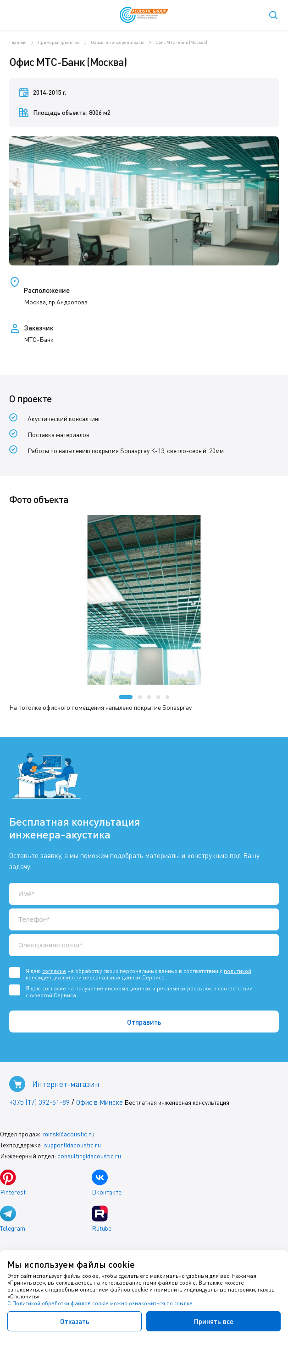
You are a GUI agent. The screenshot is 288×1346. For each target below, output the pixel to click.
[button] (126, 697)
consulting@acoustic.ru (89, 1156)
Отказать (74, 1321)
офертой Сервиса (53, 995)
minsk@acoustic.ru (68, 1134)
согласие (54, 971)
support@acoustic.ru (72, 1145)
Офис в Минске (99, 1102)
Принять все (213, 1321)
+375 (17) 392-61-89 (39, 1102)
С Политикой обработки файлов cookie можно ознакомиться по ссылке (100, 1303)
